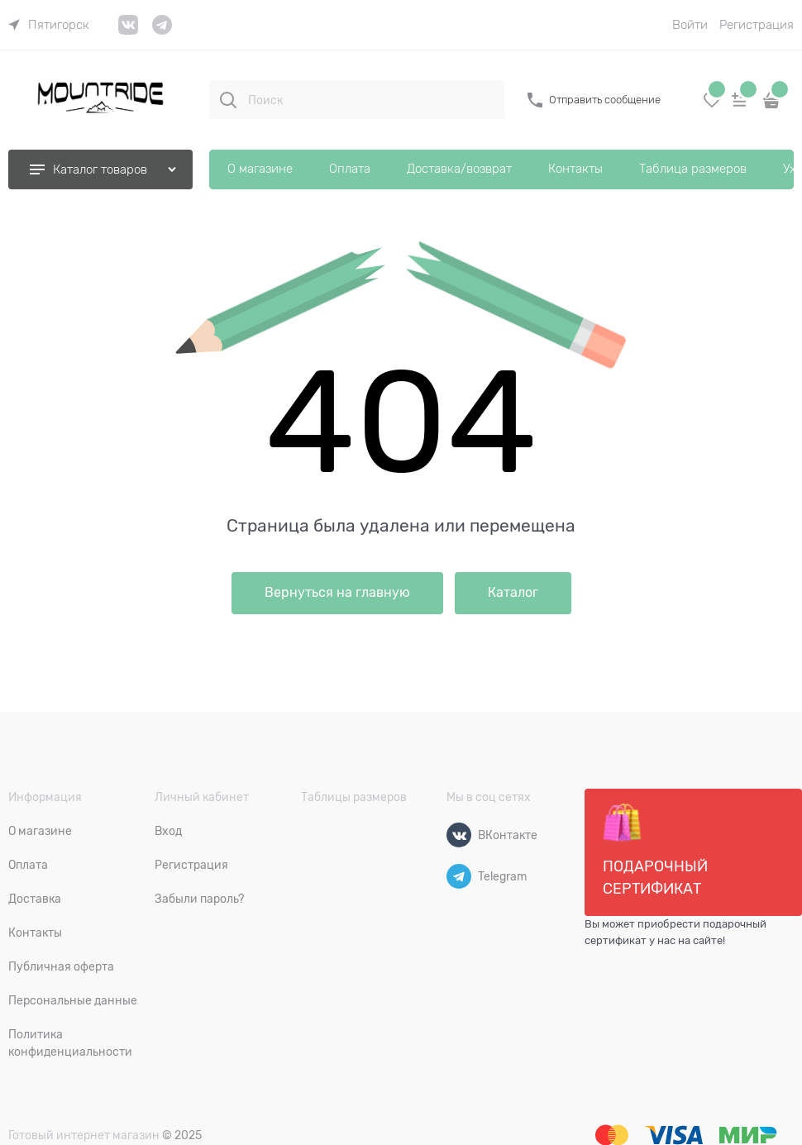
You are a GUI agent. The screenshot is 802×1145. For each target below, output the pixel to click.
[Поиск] (228, 100)
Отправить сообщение (605, 99)
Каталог (513, 592)
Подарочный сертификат (655, 850)
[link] (48, 25)
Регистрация (756, 24)
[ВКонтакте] (458, 835)
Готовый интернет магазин (84, 1135)
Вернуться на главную (337, 592)
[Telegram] (458, 876)
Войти (690, 24)
